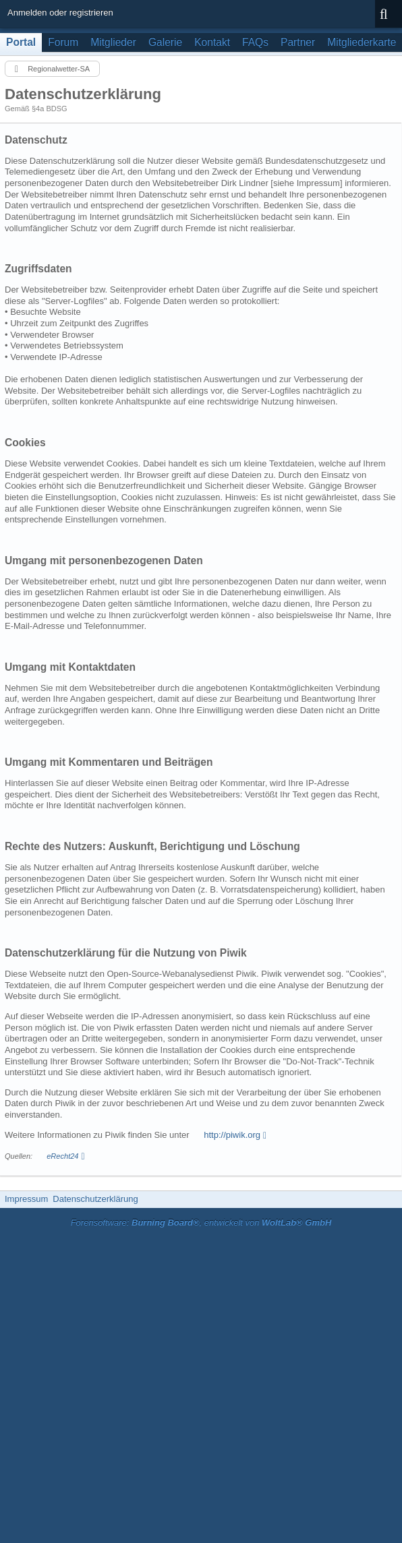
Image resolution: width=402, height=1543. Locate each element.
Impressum (26, 1199)
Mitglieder (113, 42)
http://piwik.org (232, 1135)
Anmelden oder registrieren (60, 12)
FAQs (255, 42)
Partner (298, 42)
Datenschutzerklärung (95, 1199)
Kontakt (212, 42)
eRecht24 (62, 1156)
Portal (21, 42)
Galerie (165, 42)
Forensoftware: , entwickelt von (201, 1222)
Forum (63, 42)
